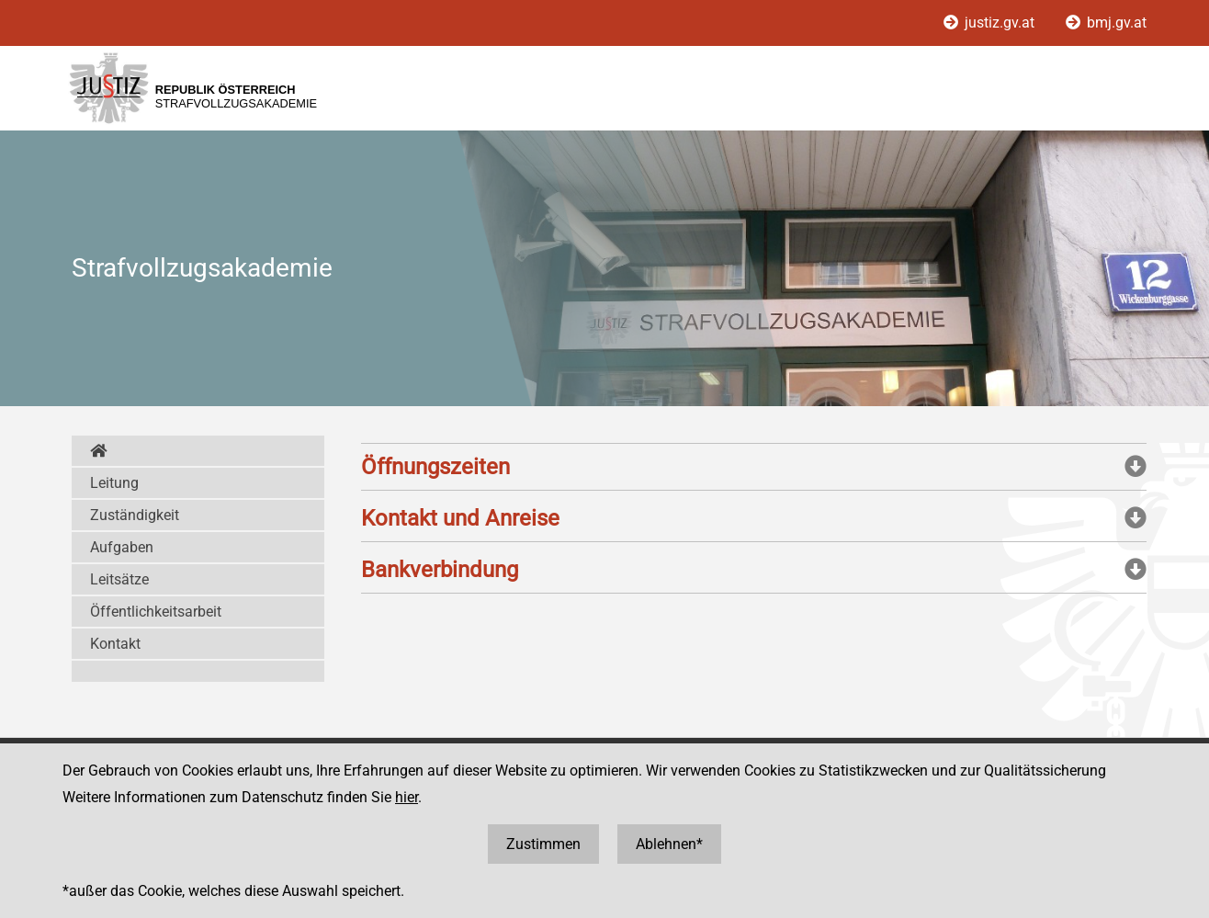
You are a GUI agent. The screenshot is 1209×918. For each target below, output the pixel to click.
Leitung (114, 483)
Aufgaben (121, 547)
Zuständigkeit (134, 515)
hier (406, 797)
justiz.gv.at (990, 22)
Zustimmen (543, 844)
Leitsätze (119, 579)
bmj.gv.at (1106, 22)
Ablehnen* (669, 844)
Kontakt (115, 643)
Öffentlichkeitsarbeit (155, 611)
